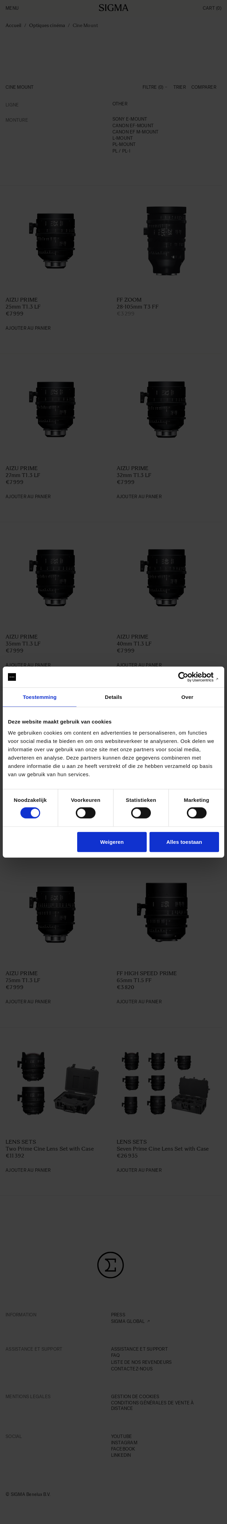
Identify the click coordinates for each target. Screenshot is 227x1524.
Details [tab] (113, 697)
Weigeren (112, 842)
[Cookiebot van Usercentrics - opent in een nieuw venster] (188, 677)
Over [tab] (187, 697)
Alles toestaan (184, 842)
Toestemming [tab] (40, 697)
